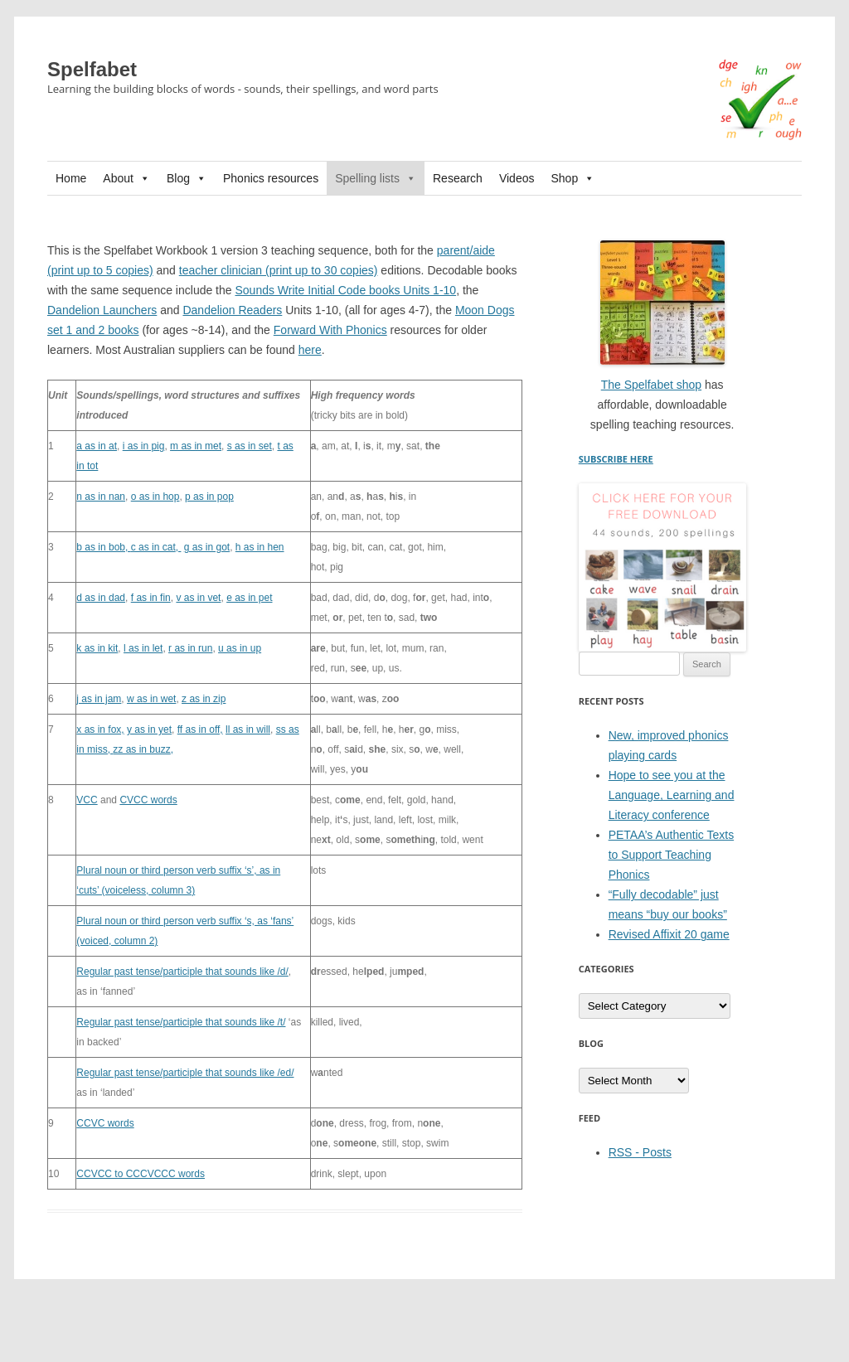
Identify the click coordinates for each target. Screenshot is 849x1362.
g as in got (207, 547)
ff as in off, (200, 729)
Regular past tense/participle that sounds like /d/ (182, 971)
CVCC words (148, 800)
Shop (572, 178)
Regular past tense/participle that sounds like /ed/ (185, 1072)
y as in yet (149, 729)
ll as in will (248, 729)
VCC (86, 800)
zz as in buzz (141, 749)
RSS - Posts (640, 1152)
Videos (517, 178)
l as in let (143, 648)
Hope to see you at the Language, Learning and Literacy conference (672, 795)
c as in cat (153, 547)
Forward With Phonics (330, 330)
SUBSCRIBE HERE (616, 459)
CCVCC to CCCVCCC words (140, 1174)
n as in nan (100, 496)
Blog (186, 178)
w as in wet (151, 699)
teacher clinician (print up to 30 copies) (278, 270)
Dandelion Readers (232, 310)
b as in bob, (103, 547)
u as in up (239, 648)
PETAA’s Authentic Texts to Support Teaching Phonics (671, 854)
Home (71, 178)
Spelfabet (92, 69)
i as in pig (144, 446)
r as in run (190, 648)
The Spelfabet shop (651, 384)
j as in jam (98, 699)
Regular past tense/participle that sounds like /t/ (180, 1022)
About (126, 178)
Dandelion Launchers (102, 310)
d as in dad (100, 597)
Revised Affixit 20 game (669, 934)
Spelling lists (375, 178)
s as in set (249, 446)
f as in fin (151, 597)
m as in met (195, 446)
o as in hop (155, 496)
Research (458, 178)
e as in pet (249, 597)
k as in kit (97, 648)
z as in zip (204, 699)
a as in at (96, 446)
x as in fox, (100, 729)
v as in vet (198, 597)
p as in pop (209, 496)
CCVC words (104, 1123)
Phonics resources (270, 178)
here (310, 349)
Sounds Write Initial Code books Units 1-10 (345, 290)
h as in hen (259, 547)
